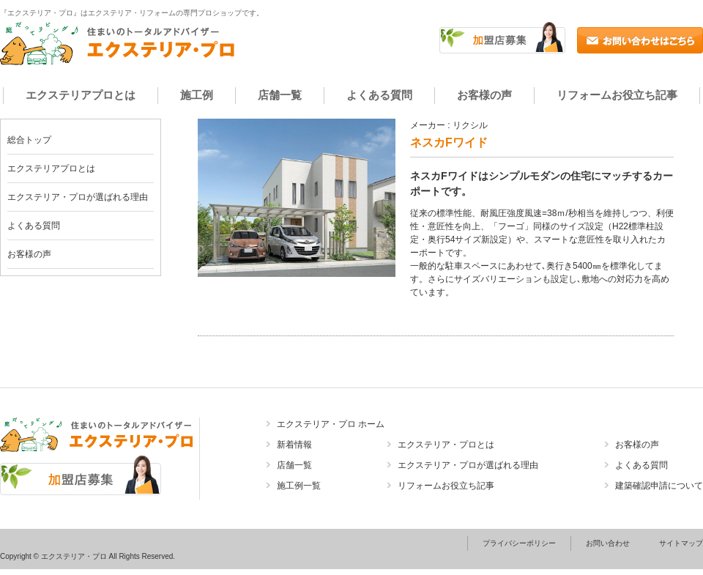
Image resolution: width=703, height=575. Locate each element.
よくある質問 (379, 95)
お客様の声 (484, 95)
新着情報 (294, 444)
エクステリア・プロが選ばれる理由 (77, 197)
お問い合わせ (608, 543)
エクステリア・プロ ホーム (330, 424)
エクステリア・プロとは (446, 444)
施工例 (196, 95)
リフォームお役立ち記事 (617, 95)
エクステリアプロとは (80, 95)
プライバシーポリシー (519, 543)
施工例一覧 (299, 486)
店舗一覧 (280, 95)
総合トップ (29, 140)
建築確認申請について (659, 486)
